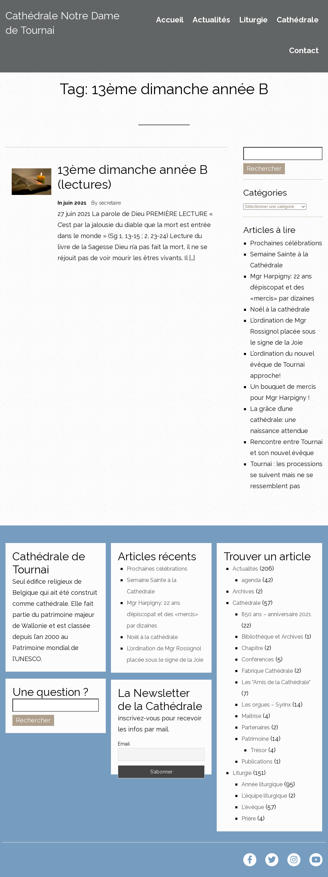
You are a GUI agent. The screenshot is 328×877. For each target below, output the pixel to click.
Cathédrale (298, 20)
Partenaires (256, 727)
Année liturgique (262, 784)
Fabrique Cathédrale (267, 671)
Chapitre (252, 648)
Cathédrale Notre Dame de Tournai (63, 23)
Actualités (211, 20)
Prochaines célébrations (286, 243)
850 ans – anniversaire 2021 (276, 614)
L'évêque (253, 807)
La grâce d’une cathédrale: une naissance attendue (279, 419)
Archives (243, 591)
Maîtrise (251, 716)
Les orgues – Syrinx (266, 704)
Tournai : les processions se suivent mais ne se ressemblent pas (286, 475)
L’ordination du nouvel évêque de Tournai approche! (282, 364)
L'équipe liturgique (264, 795)
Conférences (258, 659)
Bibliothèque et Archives (272, 636)
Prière (249, 818)
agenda (251, 580)
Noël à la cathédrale (280, 309)
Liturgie (253, 20)
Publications (257, 761)
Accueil (170, 20)
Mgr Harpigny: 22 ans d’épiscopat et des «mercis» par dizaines (282, 287)
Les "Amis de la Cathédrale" (276, 682)
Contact (304, 51)
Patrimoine (255, 739)
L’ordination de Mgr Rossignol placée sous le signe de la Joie (283, 331)
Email (124, 744)
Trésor (258, 750)
